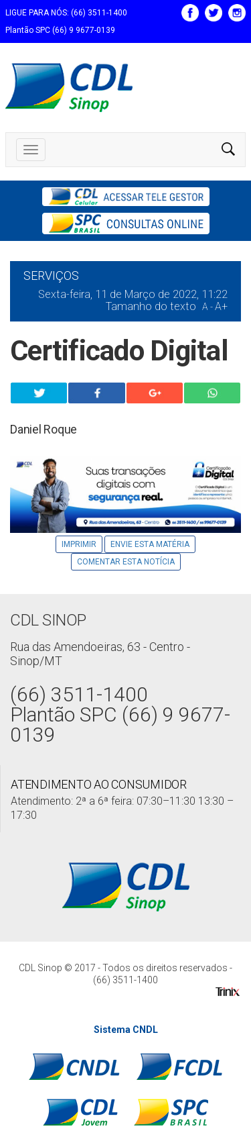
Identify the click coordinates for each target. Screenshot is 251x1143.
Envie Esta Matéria (149, 544)
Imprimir (79, 544)
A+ (221, 306)
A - (207, 306)
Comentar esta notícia (126, 561)
